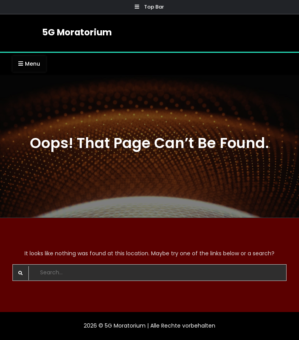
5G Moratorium (77, 32)
